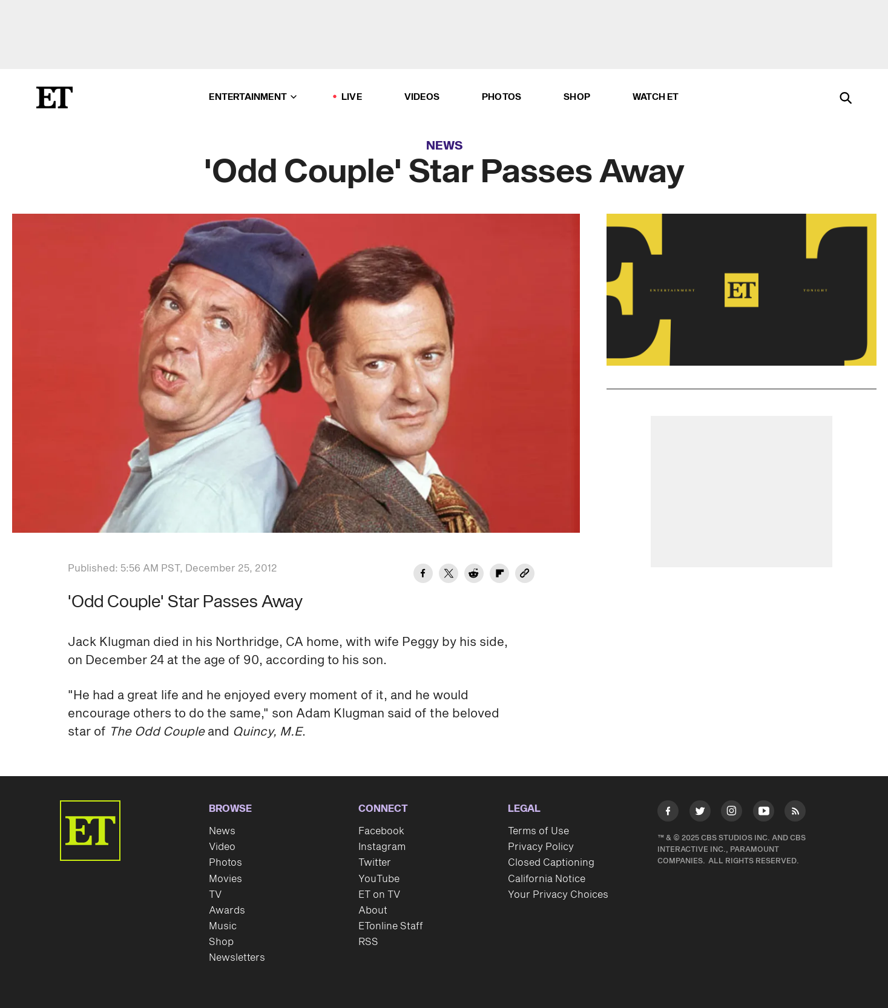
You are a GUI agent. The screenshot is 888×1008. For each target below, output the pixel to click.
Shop (577, 97)
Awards (227, 910)
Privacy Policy (541, 847)
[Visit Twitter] (700, 813)
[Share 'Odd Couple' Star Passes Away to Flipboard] (499, 575)
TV (215, 895)
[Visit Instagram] (731, 813)
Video (222, 847)
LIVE (351, 97)
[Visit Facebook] (668, 813)
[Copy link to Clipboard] (525, 575)
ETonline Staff (390, 926)
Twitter (374, 862)
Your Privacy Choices (558, 895)
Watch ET (656, 97)
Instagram (382, 847)
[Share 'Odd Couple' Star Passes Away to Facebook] (423, 575)
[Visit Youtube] (763, 813)
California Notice (546, 879)
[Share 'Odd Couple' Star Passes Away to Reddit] (474, 575)
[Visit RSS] (795, 813)
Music (223, 926)
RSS (368, 942)
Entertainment (253, 97)
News (444, 146)
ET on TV (379, 895)
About (372, 910)
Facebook (381, 831)
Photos (501, 97)
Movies (225, 879)
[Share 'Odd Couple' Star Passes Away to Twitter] (448, 575)
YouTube (379, 879)
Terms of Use (538, 831)
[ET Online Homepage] (54, 97)
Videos (421, 97)
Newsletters (237, 957)
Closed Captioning (551, 862)
